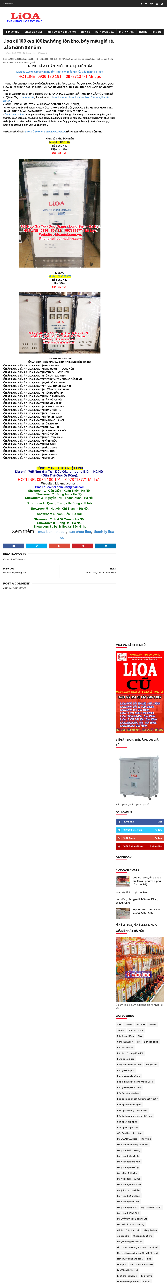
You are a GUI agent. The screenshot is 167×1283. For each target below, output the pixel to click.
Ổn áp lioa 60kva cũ (127, 842)
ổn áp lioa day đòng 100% (129, 865)
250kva (152, 420)
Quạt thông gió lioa (140, 922)
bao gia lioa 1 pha (125, 466)
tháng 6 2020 (124, 1018)
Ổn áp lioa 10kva (149, 814)
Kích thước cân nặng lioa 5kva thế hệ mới (137, 648)
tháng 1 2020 (123, 1037)
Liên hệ (143, 32)
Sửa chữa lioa (124, 928)
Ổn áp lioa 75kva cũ (127, 854)
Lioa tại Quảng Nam (127, 711)
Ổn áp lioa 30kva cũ (146, 831)
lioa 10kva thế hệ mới (127, 665)
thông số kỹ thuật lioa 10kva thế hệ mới (136, 951)
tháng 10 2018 (124, 1076)
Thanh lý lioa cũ (125, 934)
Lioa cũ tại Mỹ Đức (122, 1251)
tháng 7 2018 (123, 1088)
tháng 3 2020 (124, 1030)
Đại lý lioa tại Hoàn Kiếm (129, 580)
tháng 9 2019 (123, 1045)
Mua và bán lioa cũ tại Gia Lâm (132, 762)
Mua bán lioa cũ (125, 717)
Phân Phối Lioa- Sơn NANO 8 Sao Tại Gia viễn (138, 917)
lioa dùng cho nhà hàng (129, 694)
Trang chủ (8, 4)
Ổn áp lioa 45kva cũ (127, 837)
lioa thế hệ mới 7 (149, 711)
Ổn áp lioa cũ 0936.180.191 (28, 1279)
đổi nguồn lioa (150, 625)
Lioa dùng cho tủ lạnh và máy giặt (134, 705)
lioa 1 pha (121, 660)
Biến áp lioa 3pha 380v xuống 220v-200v (146, 307)
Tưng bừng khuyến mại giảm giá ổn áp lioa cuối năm (138, 980)
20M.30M (140, 420)
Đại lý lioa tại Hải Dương (128, 574)
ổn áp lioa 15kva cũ (149, 820)
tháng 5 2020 (124, 1022)
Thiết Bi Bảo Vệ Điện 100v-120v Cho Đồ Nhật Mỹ (138, 946)
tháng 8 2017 (123, 1131)
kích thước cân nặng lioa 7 (130, 654)
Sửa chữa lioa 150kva (145, 928)
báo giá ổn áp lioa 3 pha (129, 483)
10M (119, 420)
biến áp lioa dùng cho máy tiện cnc (134, 511)
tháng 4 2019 (123, 1061)
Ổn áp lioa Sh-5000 (127, 900)
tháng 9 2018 (123, 1080)
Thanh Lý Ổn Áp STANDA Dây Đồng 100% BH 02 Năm (138, 940)
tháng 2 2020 (124, 1034)
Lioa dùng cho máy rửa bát (130, 688)
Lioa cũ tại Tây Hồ (122, 1268)
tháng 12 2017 (124, 1115)
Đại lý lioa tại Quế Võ (127, 603)
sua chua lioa (80, 536)
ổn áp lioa (150, 797)
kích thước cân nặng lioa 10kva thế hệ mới (137, 643)
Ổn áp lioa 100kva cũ (36, 53)
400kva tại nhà (136, 426)
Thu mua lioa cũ (153, 962)
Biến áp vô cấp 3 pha (127, 523)
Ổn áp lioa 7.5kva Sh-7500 (130, 848)
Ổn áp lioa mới (33, 32)
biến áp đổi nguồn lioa (128, 488)
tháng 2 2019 (123, 1069)
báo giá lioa (151, 460)
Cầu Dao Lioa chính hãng (129, 528)
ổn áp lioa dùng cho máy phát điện (134, 882)
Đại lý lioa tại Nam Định (128, 591)
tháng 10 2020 (124, 1003)
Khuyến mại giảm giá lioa (129, 637)
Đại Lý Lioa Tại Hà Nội (127, 568)
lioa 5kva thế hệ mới (127, 671)
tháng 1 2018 (123, 1111)
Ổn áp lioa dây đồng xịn (128, 871)
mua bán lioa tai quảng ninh (131, 745)
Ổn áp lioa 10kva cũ (126, 820)
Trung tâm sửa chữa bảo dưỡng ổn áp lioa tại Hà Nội (138, 974)
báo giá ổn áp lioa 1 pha (128, 471)
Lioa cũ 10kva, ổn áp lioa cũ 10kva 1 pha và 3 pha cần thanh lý (147, 277)
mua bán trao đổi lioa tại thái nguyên (135, 751)
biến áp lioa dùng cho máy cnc (132, 506)
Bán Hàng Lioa (151, 437)
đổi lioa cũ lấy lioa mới (128, 625)
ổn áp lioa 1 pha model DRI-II (131, 808)
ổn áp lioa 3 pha (125, 831)
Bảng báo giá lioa (125, 454)
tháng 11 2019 (123, 1041)
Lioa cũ (85, 32)
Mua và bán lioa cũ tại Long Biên (133, 780)
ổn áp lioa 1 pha (124, 802)
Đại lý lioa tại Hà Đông (128, 563)
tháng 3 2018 (123, 1104)
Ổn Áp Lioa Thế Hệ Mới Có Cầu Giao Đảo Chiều (136, 906)
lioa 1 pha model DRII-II (141, 660)
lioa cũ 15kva (123, 683)
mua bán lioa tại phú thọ (129, 734)
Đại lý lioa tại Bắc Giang (128, 546)
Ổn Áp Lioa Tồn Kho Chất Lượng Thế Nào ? (137, 911)
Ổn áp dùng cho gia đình (129, 797)
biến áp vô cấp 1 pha (127, 517)
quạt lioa (121, 922)
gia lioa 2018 (123, 631)
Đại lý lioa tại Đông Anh (128, 557)
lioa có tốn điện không (128, 677)
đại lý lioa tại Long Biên (128, 585)
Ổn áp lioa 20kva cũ (127, 825)
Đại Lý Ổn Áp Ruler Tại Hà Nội (130, 620)
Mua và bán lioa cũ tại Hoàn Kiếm (133, 768)
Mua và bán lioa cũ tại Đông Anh (133, 757)
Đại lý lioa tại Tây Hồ (151, 603)
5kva (140, 431)
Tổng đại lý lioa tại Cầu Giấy (130, 968)
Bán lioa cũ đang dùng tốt (130, 448)
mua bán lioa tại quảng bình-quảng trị (136, 740)
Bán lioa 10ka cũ (125, 443)
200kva (128, 420)
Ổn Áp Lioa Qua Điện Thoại (130, 894)
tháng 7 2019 (123, 1049)
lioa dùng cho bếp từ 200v (147, 683)
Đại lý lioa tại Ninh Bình (128, 597)
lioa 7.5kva (146, 671)
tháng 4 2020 (124, 1026)
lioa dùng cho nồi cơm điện (130, 700)
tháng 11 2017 (123, 1119)
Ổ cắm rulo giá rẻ (125, 791)
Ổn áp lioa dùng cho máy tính (132, 888)
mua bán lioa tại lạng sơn (129, 728)
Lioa (149, 654)
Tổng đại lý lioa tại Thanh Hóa (133, 288)
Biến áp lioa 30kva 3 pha (129, 500)
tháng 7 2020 (124, 1014)
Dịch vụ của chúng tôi (61, 32)
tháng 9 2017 (123, 1127)
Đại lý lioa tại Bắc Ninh (128, 551)
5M (138, 437)
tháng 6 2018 (123, 1092)
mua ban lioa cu (51, 536)
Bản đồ (156, 32)
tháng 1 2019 (123, 1072)
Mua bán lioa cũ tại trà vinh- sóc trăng (136, 723)
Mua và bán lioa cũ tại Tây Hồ (131, 785)
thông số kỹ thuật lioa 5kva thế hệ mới (136, 957)
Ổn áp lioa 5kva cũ (150, 837)
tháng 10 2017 (124, 1123)
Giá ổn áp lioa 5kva (142, 631)
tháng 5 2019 (123, 1057)
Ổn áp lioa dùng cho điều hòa (131, 877)
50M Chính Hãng (125, 431)
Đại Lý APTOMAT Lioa (127, 534)
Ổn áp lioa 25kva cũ (150, 825)
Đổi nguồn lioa (104, 32)
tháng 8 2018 (123, 1084)
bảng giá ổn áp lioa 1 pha (129, 460)
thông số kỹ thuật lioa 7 (129, 962)
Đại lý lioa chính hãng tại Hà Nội (132, 540)
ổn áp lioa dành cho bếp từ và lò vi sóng (137, 860)
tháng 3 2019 (123, 1065)
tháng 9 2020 (124, 1006)
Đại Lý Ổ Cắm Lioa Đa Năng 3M (132, 614)
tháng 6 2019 (123, 1053)
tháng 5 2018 (123, 1096)
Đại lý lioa (146, 534)
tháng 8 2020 (124, 1010)
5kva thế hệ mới (125, 437)
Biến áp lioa (126, 32)
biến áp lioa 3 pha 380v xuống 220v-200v (137, 494)
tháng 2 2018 (123, 1107)
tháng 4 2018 (123, 1100)
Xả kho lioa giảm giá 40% (129, 985)
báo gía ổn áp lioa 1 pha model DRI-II (135, 477)
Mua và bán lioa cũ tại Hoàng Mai (133, 774)
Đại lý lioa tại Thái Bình (128, 608)
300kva (120, 426)
